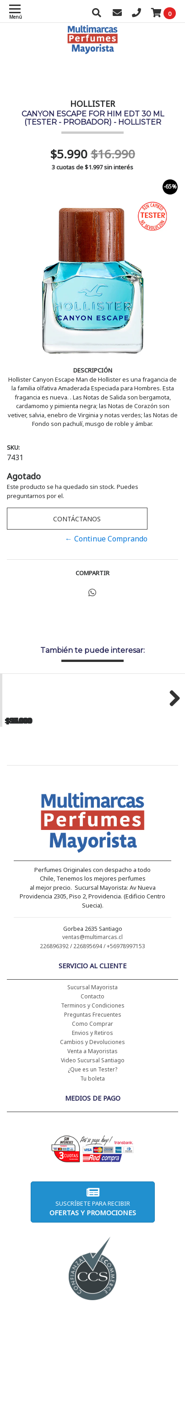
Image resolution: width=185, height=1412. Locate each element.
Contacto (92, 1079)
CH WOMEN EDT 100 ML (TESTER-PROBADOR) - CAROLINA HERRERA (138, 783)
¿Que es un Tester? (92, 1152)
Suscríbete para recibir (92, 1284)
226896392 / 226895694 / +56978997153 (92, 1029)
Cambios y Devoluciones (92, 1125)
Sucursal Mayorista (92, 1070)
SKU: (13, 447)
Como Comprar (92, 1106)
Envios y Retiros (92, 1115)
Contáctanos (77, 518)
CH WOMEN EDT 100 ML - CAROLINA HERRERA (46, 780)
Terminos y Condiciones (93, 1088)
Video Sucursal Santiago (93, 1143)
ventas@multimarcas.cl (92, 1020)
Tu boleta (92, 1161)
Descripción (92, 370)
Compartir (92, 573)
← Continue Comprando (106, 539)
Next (171, 739)
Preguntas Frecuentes (92, 1097)
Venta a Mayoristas (92, 1134)
